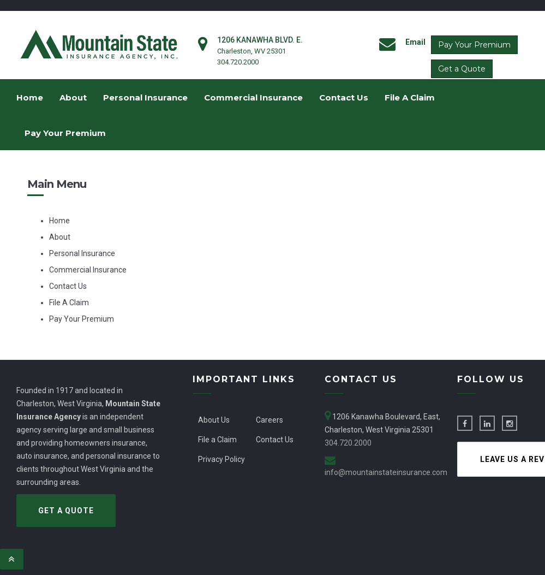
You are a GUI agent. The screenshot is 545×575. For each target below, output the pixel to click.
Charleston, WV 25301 (251, 51)
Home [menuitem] (29, 97)
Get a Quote (462, 69)
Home (59, 220)
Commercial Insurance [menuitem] (253, 97)
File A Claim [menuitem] (410, 97)
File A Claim (69, 302)
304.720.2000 (238, 62)
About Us (214, 420)
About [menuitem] (73, 97)
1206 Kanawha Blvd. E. (260, 39)
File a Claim (217, 439)
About (59, 237)
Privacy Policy (221, 459)
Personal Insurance (82, 253)
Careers (269, 420)
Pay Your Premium (474, 45)
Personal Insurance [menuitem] (145, 97)
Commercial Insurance (88, 269)
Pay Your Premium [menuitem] (65, 133)
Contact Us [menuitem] (343, 97)
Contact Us (68, 286)
